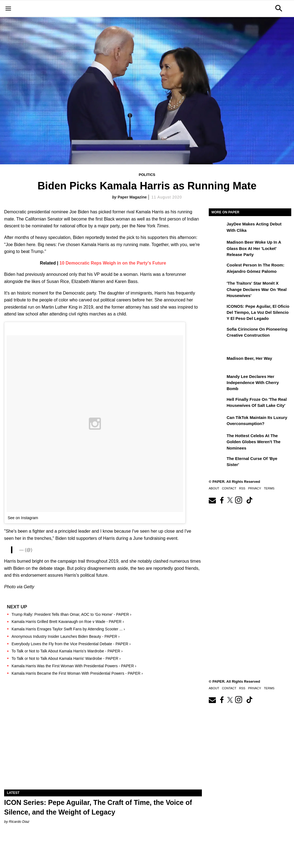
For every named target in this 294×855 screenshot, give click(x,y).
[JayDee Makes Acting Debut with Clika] (217, 228)
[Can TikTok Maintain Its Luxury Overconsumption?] (217, 421)
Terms (269, 488)
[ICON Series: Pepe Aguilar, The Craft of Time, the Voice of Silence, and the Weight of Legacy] (103, 740)
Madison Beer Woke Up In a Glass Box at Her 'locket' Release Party (254, 248)
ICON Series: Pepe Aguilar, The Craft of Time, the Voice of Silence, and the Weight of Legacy (98, 807)
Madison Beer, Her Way (249, 358)
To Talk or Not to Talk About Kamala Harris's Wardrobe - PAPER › (67, 651)
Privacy (254, 488)
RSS (242, 488)
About (214, 488)
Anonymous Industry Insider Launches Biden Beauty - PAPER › (66, 636)
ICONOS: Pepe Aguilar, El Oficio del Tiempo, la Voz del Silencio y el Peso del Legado (258, 312)
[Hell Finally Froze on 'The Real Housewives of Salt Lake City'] (217, 403)
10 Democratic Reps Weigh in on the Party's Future (112, 263)
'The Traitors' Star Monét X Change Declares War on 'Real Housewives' (257, 289)
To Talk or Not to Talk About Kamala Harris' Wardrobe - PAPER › (66, 658)
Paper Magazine (132, 197)
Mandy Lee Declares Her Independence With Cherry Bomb (253, 382)
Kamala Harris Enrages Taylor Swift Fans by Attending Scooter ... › (68, 629)
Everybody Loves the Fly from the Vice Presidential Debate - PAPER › (71, 644)
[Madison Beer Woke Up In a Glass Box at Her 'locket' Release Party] (217, 246)
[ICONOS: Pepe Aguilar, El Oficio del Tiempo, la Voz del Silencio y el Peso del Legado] (217, 310)
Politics (147, 175)
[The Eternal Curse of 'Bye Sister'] (217, 462)
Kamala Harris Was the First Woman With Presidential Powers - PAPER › (74, 666)
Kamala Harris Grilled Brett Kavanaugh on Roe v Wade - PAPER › (68, 621)
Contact (229, 488)
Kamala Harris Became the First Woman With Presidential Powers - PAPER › (77, 673)
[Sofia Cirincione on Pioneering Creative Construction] (217, 333)
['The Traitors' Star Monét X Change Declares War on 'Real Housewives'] (217, 287)
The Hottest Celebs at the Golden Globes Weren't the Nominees (254, 441)
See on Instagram (23, 518)
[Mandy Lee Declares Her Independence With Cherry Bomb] (217, 380)
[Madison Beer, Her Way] (217, 362)
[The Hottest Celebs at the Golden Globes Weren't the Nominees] (217, 439)
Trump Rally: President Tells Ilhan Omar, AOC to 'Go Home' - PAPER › (71, 614)
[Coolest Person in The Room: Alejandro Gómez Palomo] (217, 269)
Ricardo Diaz (19, 821)
